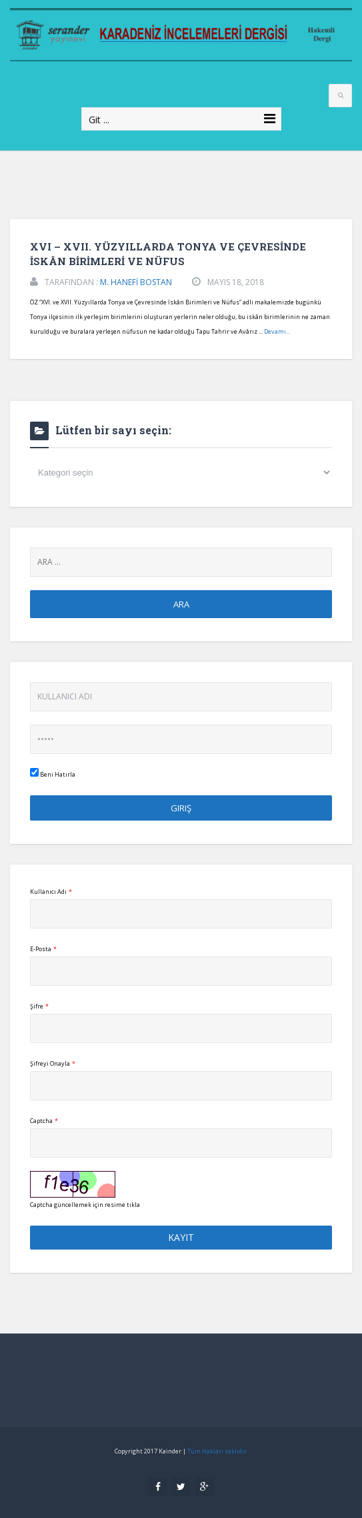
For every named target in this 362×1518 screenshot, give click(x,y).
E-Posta (43, 949)
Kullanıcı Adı (51, 891)
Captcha (44, 1120)
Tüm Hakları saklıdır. (217, 1451)
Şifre (39, 1006)
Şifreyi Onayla (52, 1063)
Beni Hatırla (52, 773)
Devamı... (277, 331)
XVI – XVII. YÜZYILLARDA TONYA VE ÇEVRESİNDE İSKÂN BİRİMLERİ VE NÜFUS (168, 254)
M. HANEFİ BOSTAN (136, 282)
